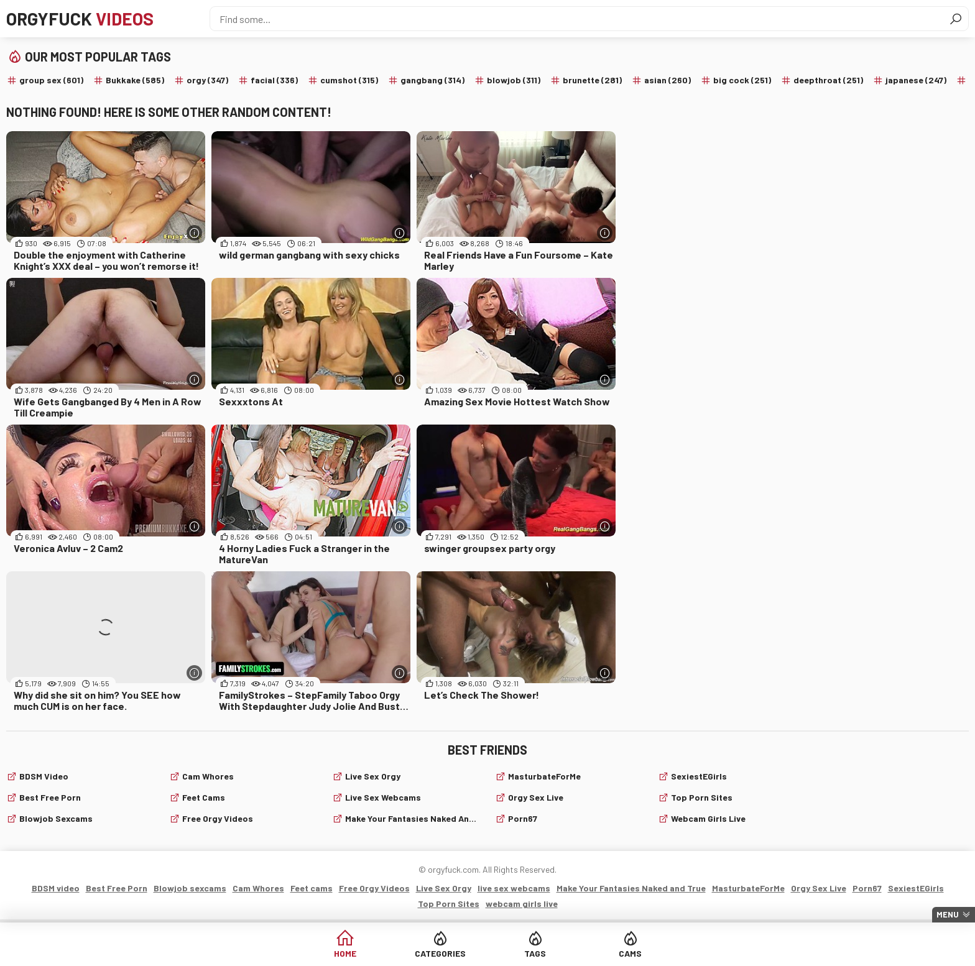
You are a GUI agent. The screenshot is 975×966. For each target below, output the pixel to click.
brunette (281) (592, 80)
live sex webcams (383, 797)
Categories (440, 953)
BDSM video (43, 776)
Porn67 (522, 818)
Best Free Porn (50, 797)
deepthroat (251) (828, 80)
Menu (947, 914)
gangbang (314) (432, 80)
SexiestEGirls (699, 776)
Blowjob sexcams (56, 818)
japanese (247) (915, 80)
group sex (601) (51, 80)
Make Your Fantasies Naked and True (412, 818)
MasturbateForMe (544, 776)
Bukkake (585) (135, 80)
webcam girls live (708, 818)
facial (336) (274, 80)
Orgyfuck (80, 18)
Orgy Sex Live (535, 797)
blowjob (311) (513, 80)
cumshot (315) (349, 80)
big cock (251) (742, 80)
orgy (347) (207, 80)
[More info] (194, 233)
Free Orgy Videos (217, 818)
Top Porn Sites (701, 797)
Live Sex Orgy (372, 776)
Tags (535, 953)
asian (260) (667, 80)
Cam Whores (208, 776)
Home (345, 953)
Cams (630, 953)
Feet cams (203, 797)
